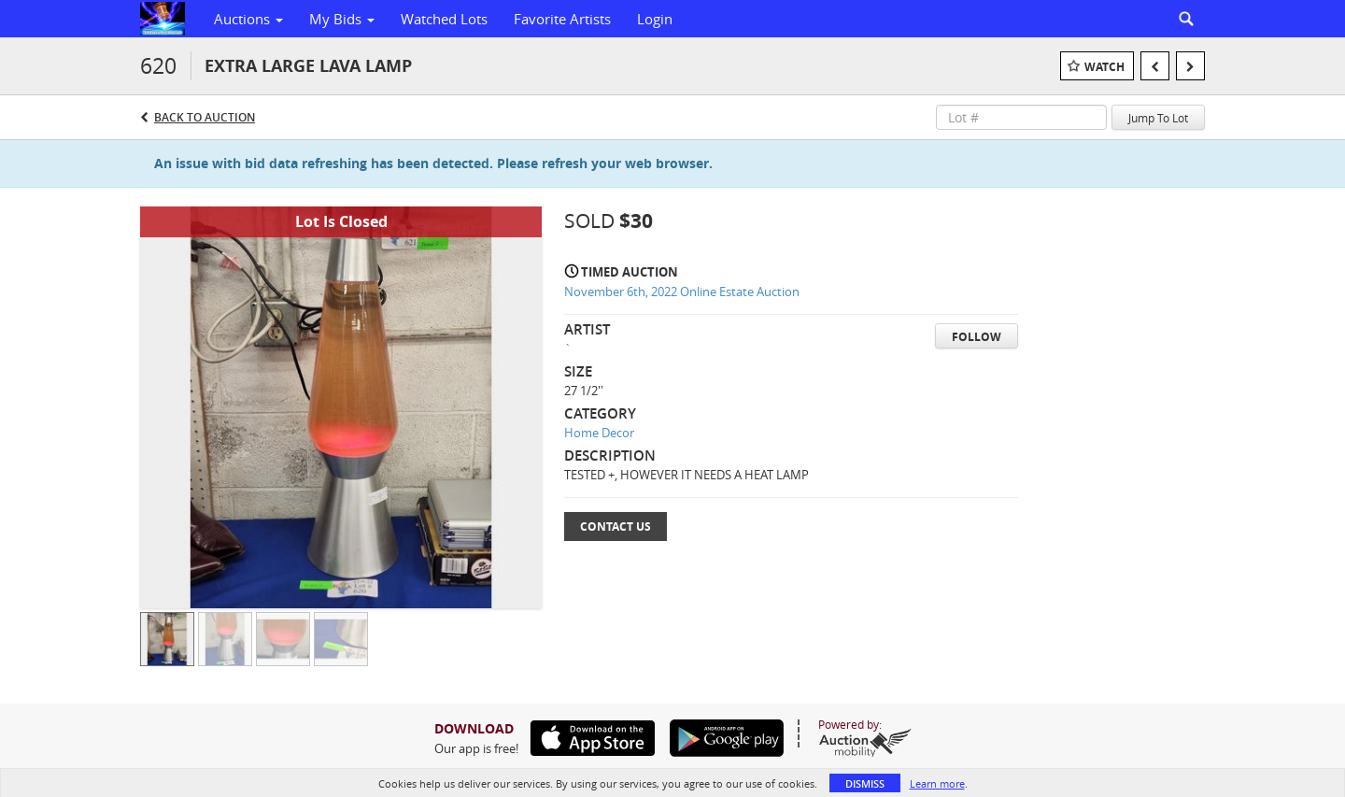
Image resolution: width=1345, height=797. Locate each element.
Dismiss (865, 783)
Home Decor (599, 432)
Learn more (937, 783)
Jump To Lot (1158, 117)
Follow (976, 337)
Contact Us (615, 526)
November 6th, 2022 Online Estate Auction (682, 291)
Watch (1104, 67)
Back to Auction (204, 117)
